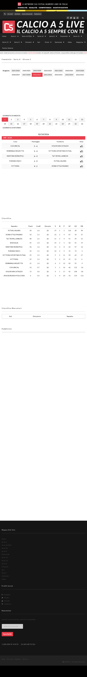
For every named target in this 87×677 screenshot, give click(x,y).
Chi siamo (10, 659)
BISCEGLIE (14, 243)
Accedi (10, 14)
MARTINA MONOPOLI (15, 156)
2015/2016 (48, 75)
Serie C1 (76, 36)
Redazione (37, 14)
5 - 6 (35, 146)
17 (24, 124)
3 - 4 (35, 151)
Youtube (6, 601)
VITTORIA (15, 166)
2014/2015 (59, 75)
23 (63, 124)
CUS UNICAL (15, 146)
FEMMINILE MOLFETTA (15, 151)
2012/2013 (80, 75)
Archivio (17, 14)
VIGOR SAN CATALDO (60, 146)
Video (70, 42)
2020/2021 (69, 71)
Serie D (17, 42)
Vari (38, 42)
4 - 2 (35, 166)
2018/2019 (16, 75)
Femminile (64, 36)
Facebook (6, 595)
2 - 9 (35, 161)
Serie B (52, 36)
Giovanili (28, 42)
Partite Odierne (7, 48)
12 (76, 119)
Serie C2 (5, 42)
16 (18, 124)
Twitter (5, 598)
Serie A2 (40, 36)
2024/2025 (26, 71)
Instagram (6, 604)
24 (69, 124)
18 (31, 124)
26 (82, 124)
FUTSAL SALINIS (60, 161)
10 (63, 119)
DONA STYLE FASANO (60, 166)
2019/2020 (80, 71)
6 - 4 (35, 156)
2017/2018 (26, 75)
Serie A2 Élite (27, 36)
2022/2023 (48, 71)
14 (5, 124)
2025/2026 (16, 71)
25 (76, 124)
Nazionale (58, 42)
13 (82, 119)
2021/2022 (59, 71)
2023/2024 (37, 71)
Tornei (47, 42)
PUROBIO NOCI (15, 161)
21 (50, 124)
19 (37, 124)
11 (69, 119)
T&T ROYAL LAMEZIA (60, 156)
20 (43, 124)
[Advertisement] (43, 95)
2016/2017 (37, 75)
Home (4, 36)
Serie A (13, 36)
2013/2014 (69, 75)
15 (11, 124)
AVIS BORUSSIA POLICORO (14, 276)
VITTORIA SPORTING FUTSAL (60, 151)
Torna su (26, 659)
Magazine (79, 42)
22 (56, 124)
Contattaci (18, 659)
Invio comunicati (27, 14)
